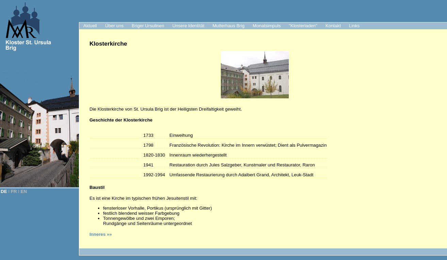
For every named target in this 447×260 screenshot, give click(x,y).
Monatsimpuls (267, 25)
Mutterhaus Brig (229, 25)
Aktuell (90, 25)
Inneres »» (100, 234)
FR (14, 191)
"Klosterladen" (303, 25)
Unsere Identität (188, 25)
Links (354, 25)
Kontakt (333, 25)
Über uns (114, 25)
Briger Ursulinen (148, 25)
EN (24, 191)
